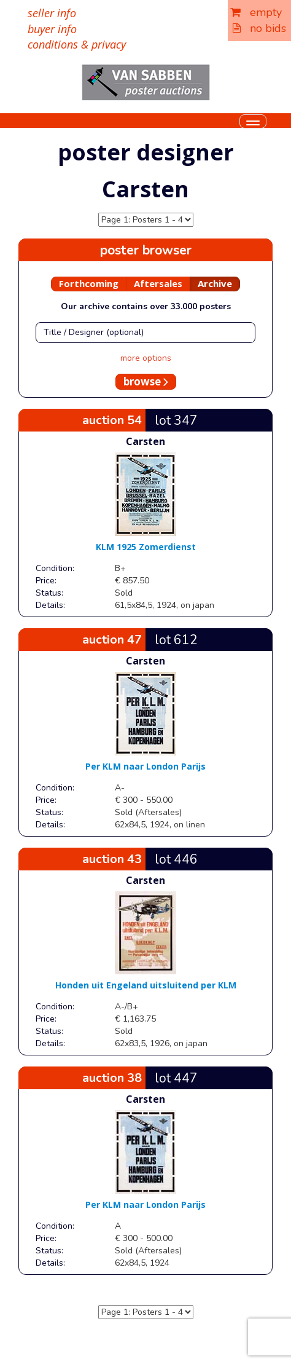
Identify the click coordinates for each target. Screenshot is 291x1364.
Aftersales (158, 283)
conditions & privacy (77, 44)
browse (145, 381)
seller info (52, 13)
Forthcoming (88, 283)
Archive (215, 283)
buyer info (52, 29)
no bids (259, 28)
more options (145, 358)
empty (256, 12)
